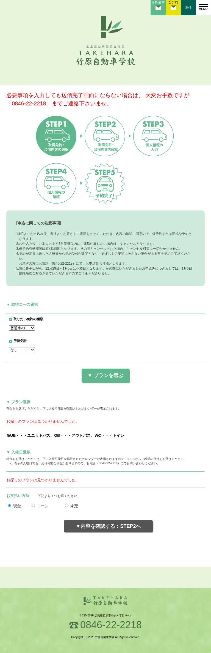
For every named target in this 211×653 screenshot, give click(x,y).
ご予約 (173, 2)
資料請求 (158, 2)
